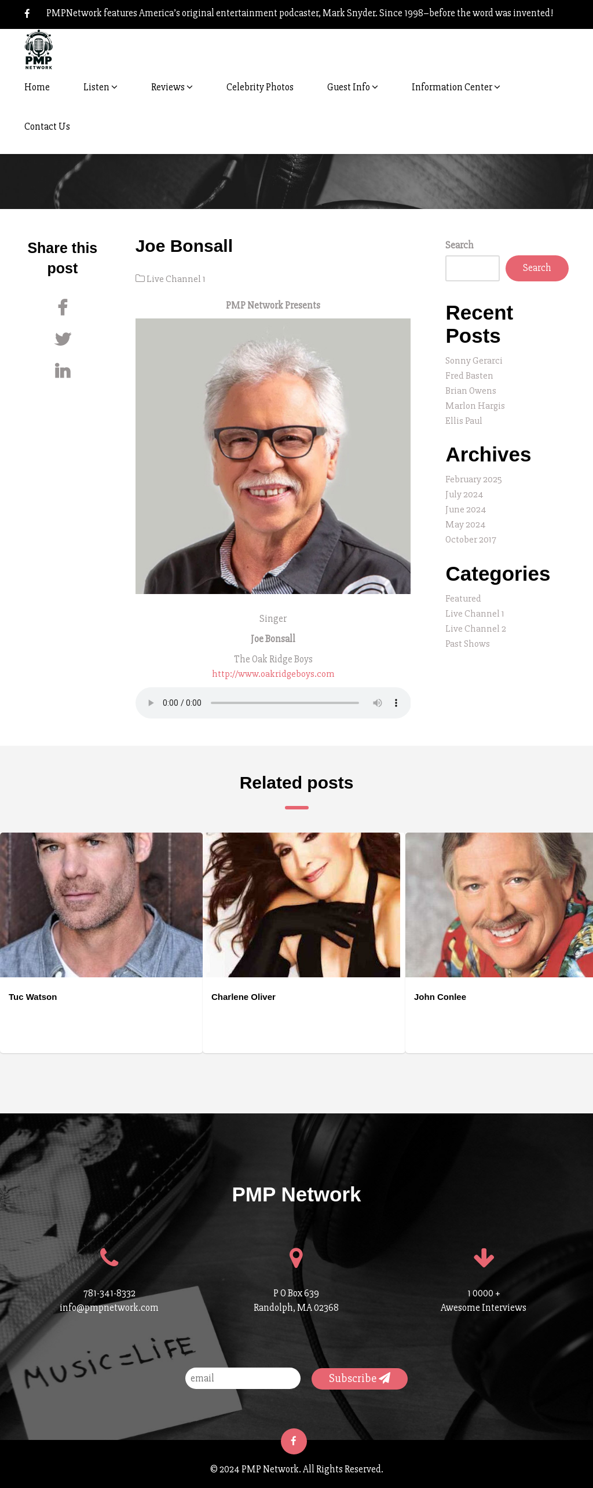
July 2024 (464, 491)
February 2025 (473, 476)
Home (37, 87)
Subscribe (359, 1377)
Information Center (456, 87)
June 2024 (465, 505)
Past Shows (468, 636)
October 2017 (471, 534)
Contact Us (47, 126)
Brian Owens (471, 389)
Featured (463, 593)
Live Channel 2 (475, 621)
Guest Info (352, 87)
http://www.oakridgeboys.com (273, 673)
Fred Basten (469, 375)
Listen (100, 87)
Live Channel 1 (176, 279)
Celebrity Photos (260, 87)
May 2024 (465, 520)
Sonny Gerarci (474, 360)
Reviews (172, 87)
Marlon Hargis (475, 404)
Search (459, 245)
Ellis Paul (463, 418)
